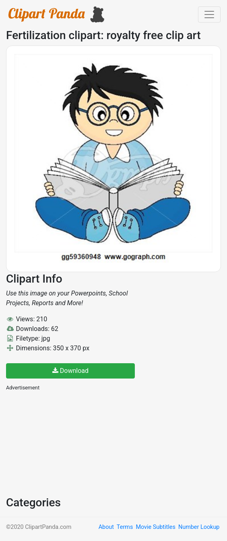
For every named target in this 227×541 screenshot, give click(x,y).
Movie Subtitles (155, 527)
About (106, 527)
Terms (125, 527)
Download (70, 371)
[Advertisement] (66, 442)
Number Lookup (198, 527)
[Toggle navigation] (209, 14)
